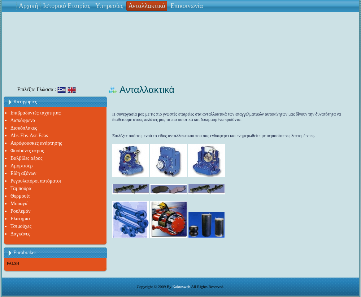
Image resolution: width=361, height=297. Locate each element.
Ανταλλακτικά (146, 5)
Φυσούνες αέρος (27, 150)
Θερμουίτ (20, 196)
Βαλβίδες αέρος (26, 158)
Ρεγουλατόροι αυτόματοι (35, 181)
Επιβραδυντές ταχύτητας (35, 113)
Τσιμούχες (20, 226)
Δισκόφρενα (22, 120)
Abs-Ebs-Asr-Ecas (29, 135)
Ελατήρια (20, 218)
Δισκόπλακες (23, 128)
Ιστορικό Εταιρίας (66, 5)
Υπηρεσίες (109, 5)
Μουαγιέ (19, 203)
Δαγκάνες (20, 234)
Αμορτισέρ (21, 165)
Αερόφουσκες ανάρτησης (36, 143)
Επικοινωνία (186, 5)
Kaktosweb (182, 286)
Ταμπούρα (20, 188)
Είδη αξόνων (23, 173)
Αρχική (28, 5)
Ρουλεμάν (20, 211)
